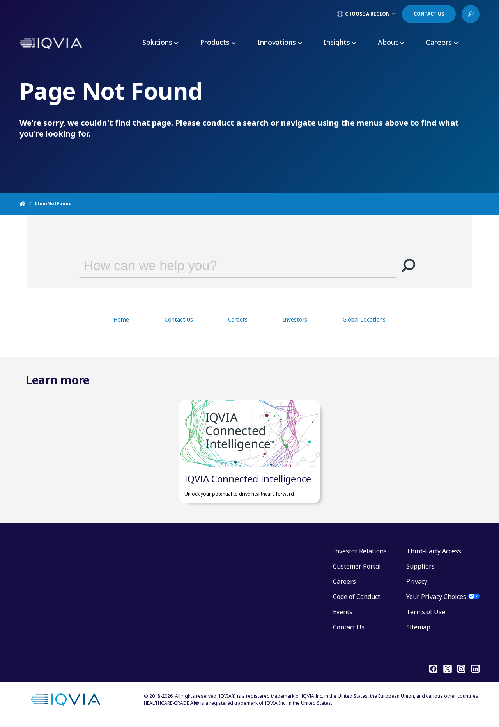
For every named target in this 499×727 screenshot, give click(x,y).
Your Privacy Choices (436, 600)
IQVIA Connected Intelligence (247, 482)
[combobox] (227, 265)
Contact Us (179, 319)
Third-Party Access (433, 555)
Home (121, 319)
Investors (295, 319)
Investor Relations (360, 555)
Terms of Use (425, 615)
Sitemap (418, 631)
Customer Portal (357, 570)
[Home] (27, 204)
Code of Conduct (356, 600)
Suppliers (420, 570)
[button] (408, 265)
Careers (238, 319)
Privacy (416, 585)
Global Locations (364, 319)
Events (342, 615)
